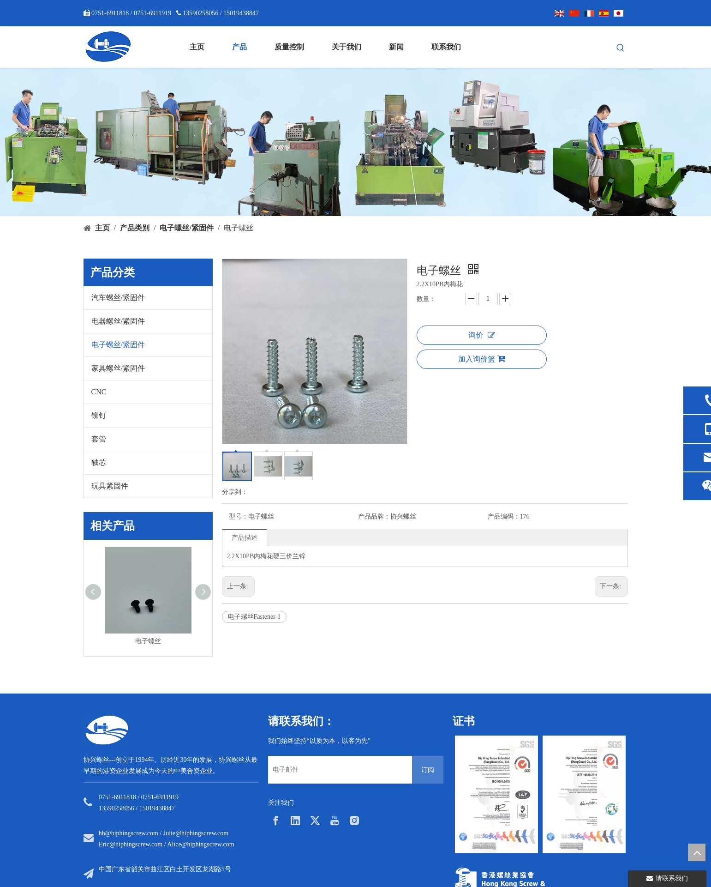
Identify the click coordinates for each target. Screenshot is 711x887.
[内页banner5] (355, 142)
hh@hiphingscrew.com (128, 833)
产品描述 (244, 537)
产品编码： (504, 516)
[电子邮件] (337, 770)
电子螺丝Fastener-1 (254, 616)
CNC (99, 392)
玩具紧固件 (109, 486)
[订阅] (427, 770)
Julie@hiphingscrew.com (195, 833)
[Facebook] (276, 820)
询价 (481, 335)
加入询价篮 (481, 359)
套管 (98, 439)
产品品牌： (374, 516)
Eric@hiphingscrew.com (130, 844)
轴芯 (98, 462)
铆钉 (98, 415)
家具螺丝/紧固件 (118, 368)
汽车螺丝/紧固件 (118, 298)
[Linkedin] (295, 820)
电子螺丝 (148, 641)
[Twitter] (315, 820)
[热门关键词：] (620, 48)
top (696, 852)
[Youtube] (334, 820)
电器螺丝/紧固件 (118, 321)
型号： (238, 516)
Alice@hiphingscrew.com (200, 844)
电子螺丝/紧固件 (118, 345)
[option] (496, 794)
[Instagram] (354, 820)
